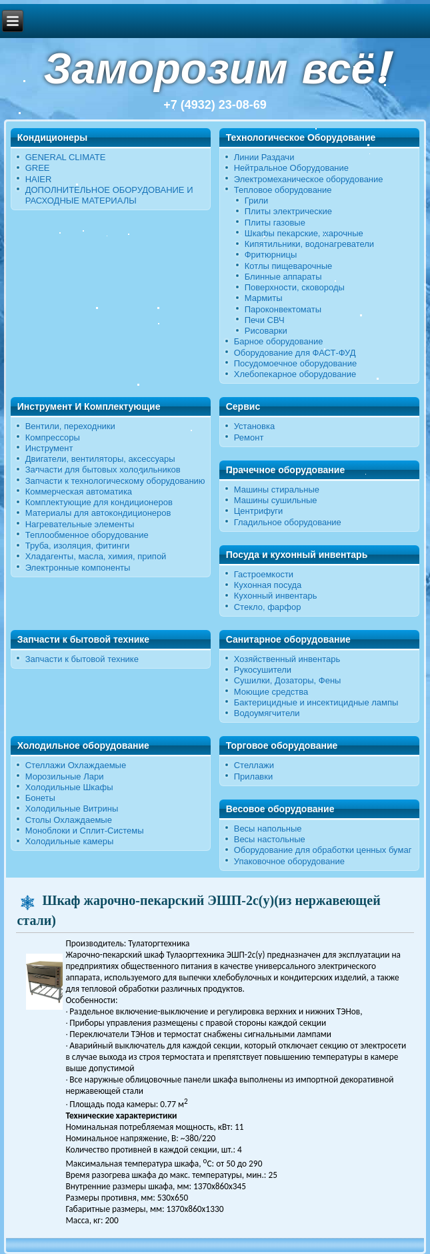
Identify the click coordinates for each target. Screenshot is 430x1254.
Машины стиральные (276, 490)
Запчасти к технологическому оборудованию (115, 481)
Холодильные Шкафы (69, 787)
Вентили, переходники (70, 426)
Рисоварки (266, 331)
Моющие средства (271, 692)
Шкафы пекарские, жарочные (304, 233)
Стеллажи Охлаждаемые (76, 765)
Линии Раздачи (264, 157)
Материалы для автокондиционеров (98, 513)
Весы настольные (269, 839)
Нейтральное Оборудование (291, 168)
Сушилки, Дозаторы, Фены (287, 680)
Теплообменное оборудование (87, 535)
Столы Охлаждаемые (68, 820)
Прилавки (253, 776)
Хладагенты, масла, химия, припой (96, 556)
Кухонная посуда (268, 585)
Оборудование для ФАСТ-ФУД (295, 353)
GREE (37, 168)
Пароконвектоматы (283, 309)
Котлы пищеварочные (289, 266)
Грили (257, 201)
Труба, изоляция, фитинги (77, 546)
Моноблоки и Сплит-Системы (84, 831)
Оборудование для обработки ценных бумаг (323, 850)
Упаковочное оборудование (289, 861)
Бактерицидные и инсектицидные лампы (316, 702)
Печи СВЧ (265, 320)
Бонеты (40, 798)
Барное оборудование (278, 341)
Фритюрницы (271, 255)
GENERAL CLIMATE (65, 157)
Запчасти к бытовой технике (82, 659)
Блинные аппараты (283, 277)
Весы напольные (268, 829)
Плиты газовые (275, 223)
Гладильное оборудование (287, 522)
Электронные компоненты (78, 568)
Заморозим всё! (214, 68)
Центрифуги (258, 511)
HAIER (38, 179)
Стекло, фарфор (267, 607)
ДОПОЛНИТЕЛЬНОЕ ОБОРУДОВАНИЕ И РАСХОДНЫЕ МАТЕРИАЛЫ (109, 195)
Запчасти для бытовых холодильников (103, 469)
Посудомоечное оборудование (295, 363)
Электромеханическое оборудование (308, 179)
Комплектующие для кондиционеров (99, 502)
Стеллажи (254, 765)
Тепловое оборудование (283, 190)
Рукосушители (262, 670)
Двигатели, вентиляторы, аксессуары (100, 459)
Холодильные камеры (69, 841)
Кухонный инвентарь (275, 596)
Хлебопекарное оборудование (295, 374)
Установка (254, 426)
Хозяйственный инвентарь (287, 659)
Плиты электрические (288, 211)
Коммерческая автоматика (78, 492)
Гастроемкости (263, 574)
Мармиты (264, 298)
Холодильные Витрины (72, 809)
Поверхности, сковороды (295, 287)
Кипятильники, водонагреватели (309, 244)
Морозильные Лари (64, 776)
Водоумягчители (267, 713)
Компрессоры (52, 437)
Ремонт (249, 437)
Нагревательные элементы (80, 524)
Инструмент (49, 448)
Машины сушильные (275, 500)
